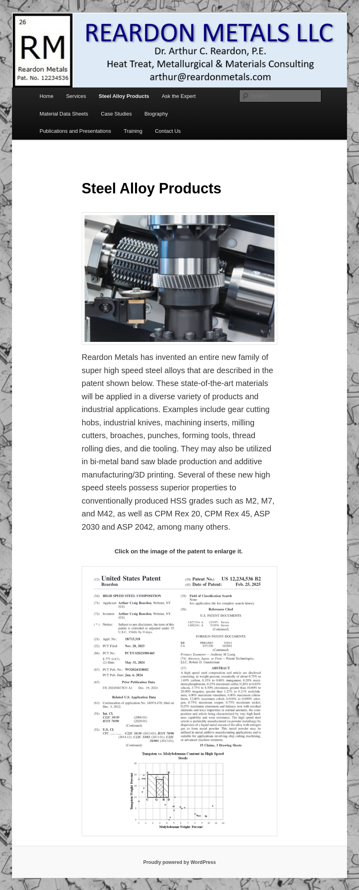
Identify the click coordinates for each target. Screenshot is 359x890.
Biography (156, 114)
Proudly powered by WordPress (179, 862)
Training (133, 131)
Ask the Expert (179, 96)
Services (76, 96)
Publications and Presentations (75, 131)
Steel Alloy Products (124, 96)
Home (47, 96)
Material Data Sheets (64, 114)
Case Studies (116, 114)
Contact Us (168, 131)
